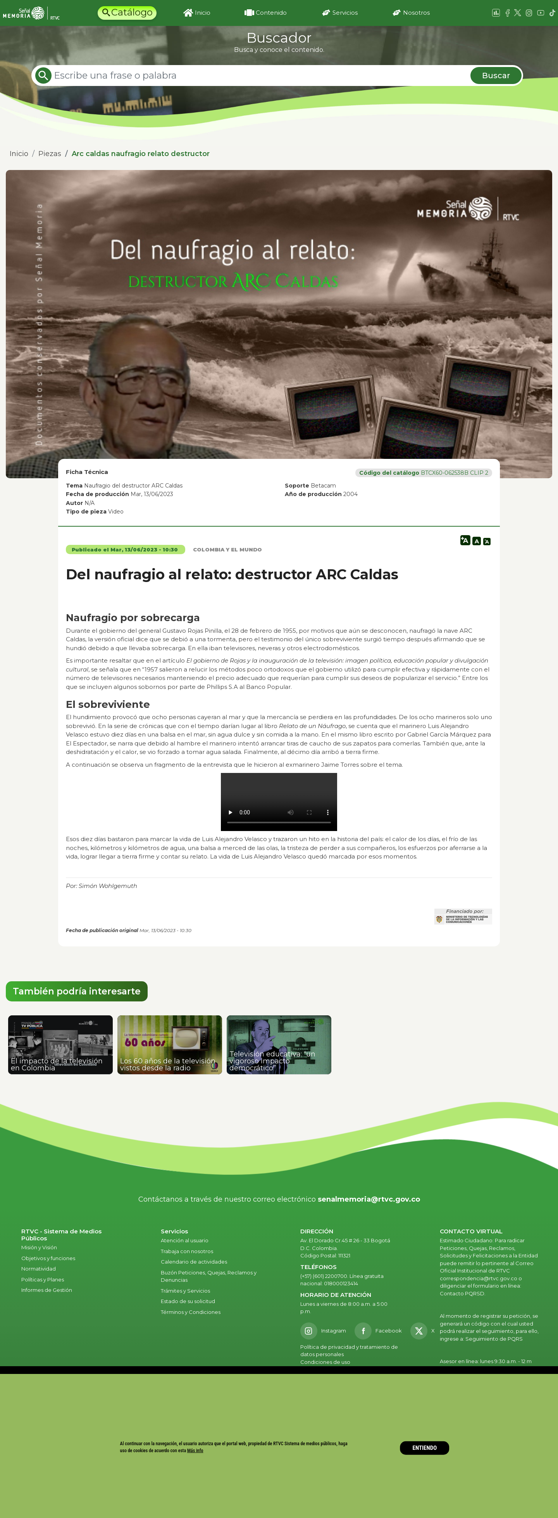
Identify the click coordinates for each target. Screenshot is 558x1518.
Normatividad (38, 1269)
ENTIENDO (425, 1447)
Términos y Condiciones (190, 1312)
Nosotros (416, 12)
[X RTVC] (425, 1330)
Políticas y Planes (42, 1279)
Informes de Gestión (46, 1290)
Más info (195, 1450)
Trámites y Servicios (185, 1291)
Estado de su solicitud (188, 1301)
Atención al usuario (185, 1240)
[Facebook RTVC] (378, 1330)
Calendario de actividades (194, 1262)
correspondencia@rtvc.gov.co (478, 1278)
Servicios (345, 12)
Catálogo (132, 12)
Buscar (496, 75)
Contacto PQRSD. (463, 1293)
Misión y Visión (39, 1247)
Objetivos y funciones (48, 1258)
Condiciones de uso (325, 1362)
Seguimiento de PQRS (494, 1339)
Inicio (202, 12)
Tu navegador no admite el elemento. (279, 802)
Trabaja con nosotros (187, 1251)
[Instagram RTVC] (323, 1330)
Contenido (271, 12)
